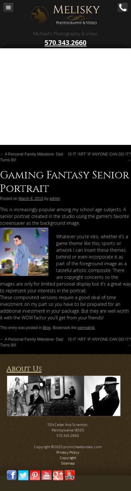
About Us (24, 369)
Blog (47, 328)
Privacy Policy (67, 452)
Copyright (68, 458)
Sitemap (68, 463)
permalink (86, 328)
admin (54, 198)
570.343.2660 (65, 42)
